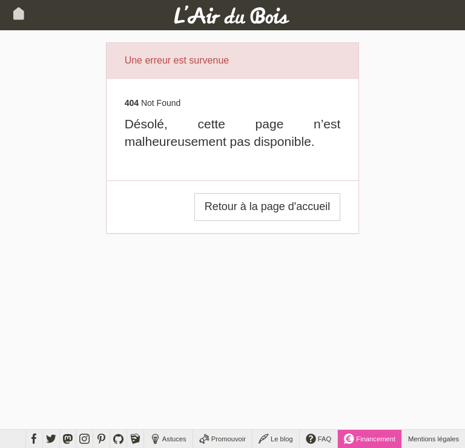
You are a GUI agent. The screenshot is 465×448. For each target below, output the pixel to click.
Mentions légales (433, 439)
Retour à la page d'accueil (268, 206)
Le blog (276, 438)
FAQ (319, 438)
